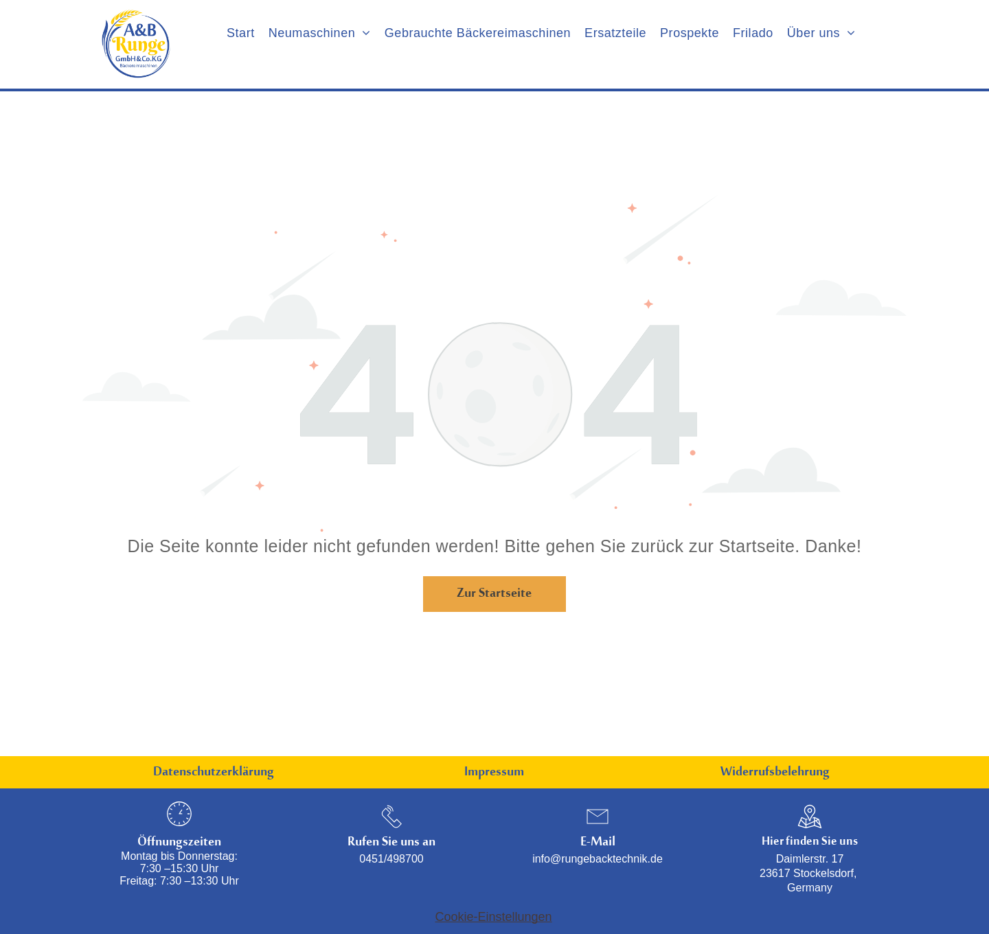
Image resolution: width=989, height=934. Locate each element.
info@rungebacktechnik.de (597, 859)
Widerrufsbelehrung (775, 775)
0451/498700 (391, 859)
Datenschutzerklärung (213, 775)
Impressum (494, 775)
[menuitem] (241, 33)
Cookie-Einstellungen (493, 917)
